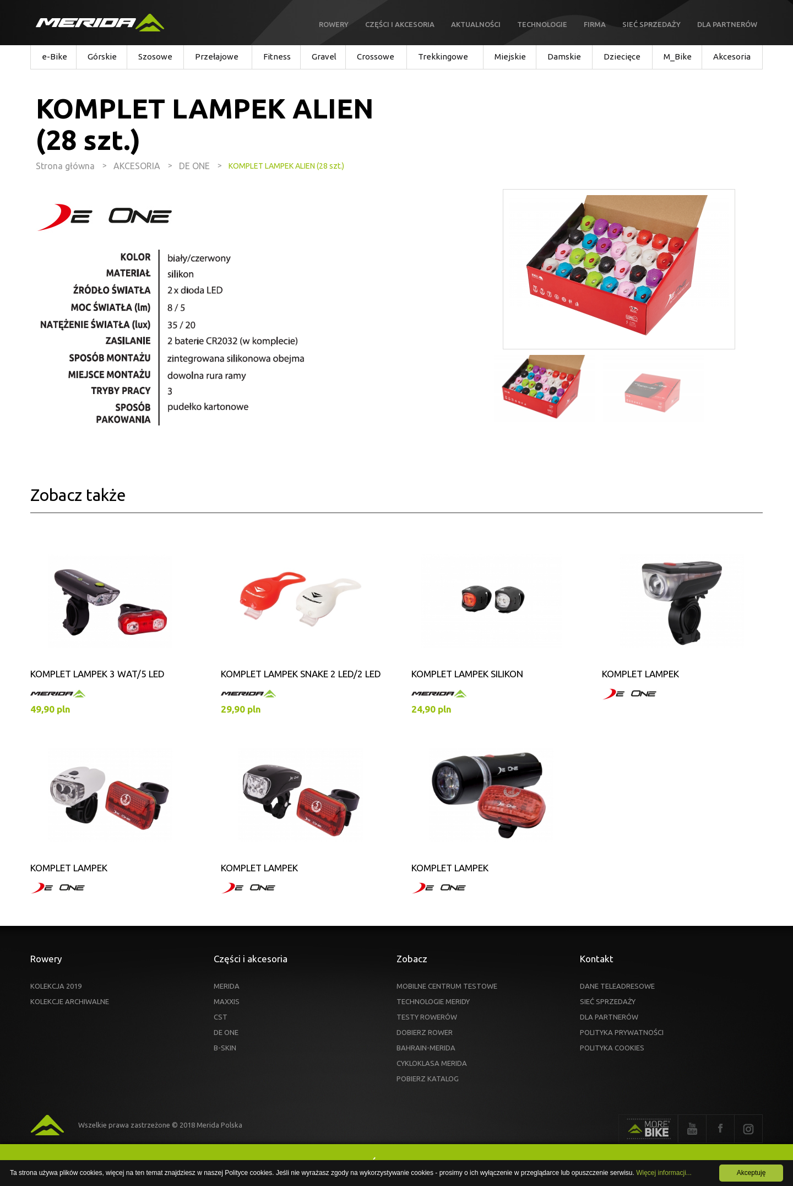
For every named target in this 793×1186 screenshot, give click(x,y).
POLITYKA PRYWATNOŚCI (622, 1032)
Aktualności (476, 24)
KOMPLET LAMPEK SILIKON (467, 674)
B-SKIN (225, 1048)
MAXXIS (227, 1001)
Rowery (334, 24)
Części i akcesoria (399, 24)
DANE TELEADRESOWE (617, 986)
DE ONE (226, 1032)
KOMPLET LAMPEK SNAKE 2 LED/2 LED (301, 674)
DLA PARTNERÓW (609, 1017)
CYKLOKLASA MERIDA (432, 1063)
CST (220, 1017)
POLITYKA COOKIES (612, 1048)
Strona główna (65, 166)
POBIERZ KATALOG (428, 1078)
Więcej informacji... (664, 1173)
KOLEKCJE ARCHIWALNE (69, 1001)
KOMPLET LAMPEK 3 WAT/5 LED (97, 674)
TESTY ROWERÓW (427, 1017)
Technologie (542, 24)
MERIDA (227, 986)
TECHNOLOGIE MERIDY (433, 1001)
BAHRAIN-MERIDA (426, 1048)
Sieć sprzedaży (651, 24)
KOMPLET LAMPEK (640, 674)
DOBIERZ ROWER (425, 1032)
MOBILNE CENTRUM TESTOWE (447, 986)
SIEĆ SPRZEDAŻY (608, 1001)
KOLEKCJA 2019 (56, 986)
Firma (595, 24)
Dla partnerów (727, 24)
